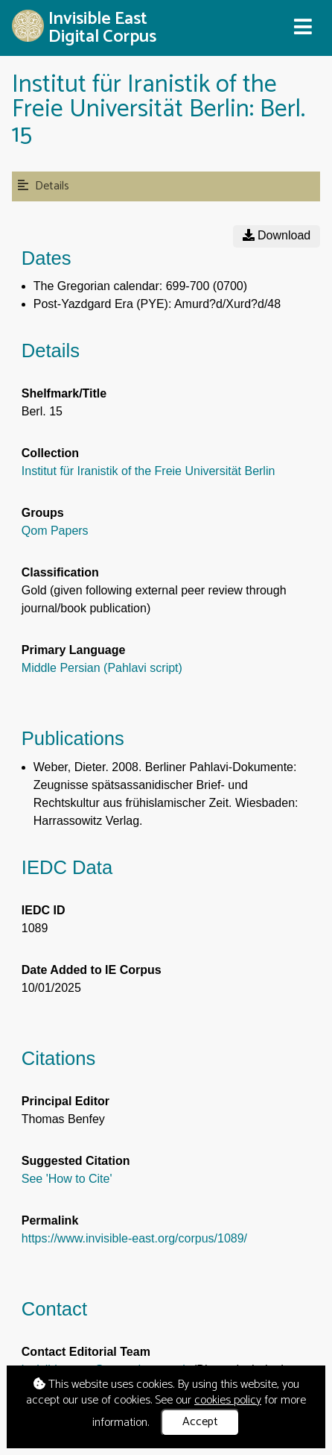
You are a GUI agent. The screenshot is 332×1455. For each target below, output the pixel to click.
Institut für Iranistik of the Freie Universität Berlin (148, 471)
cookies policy (227, 1400)
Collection (50, 453)
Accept (200, 1422)
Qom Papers (55, 530)
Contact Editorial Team (86, 1351)
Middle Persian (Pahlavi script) (102, 667)
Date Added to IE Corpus (92, 970)
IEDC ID (44, 910)
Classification (60, 572)
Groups (43, 512)
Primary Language (74, 650)
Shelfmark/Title (64, 393)
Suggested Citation (76, 1160)
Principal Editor (65, 1101)
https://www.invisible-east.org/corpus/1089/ (134, 1238)
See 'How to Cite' (67, 1178)
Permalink (50, 1220)
